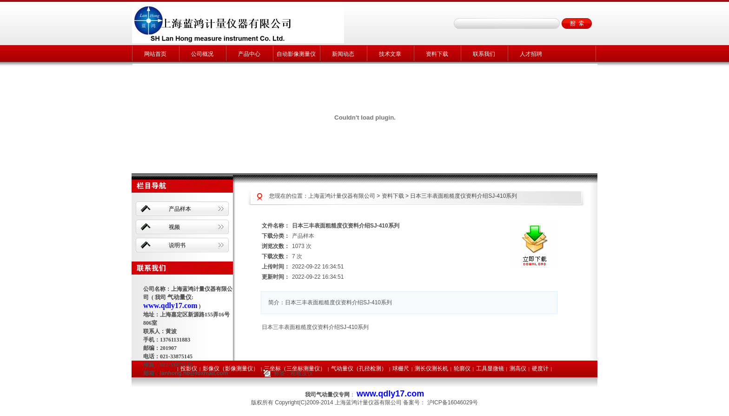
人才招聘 (531, 54)
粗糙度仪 (302, 373)
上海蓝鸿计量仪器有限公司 (341, 196)
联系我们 (484, 54)
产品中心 (249, 54)
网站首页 (155, 54)
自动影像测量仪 (296, 54)
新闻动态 (343, 54)
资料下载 (437, 54)
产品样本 (180, 209)
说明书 (177, 245)
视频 (174, 227)
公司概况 (202, 54)
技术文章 (390, 54)
